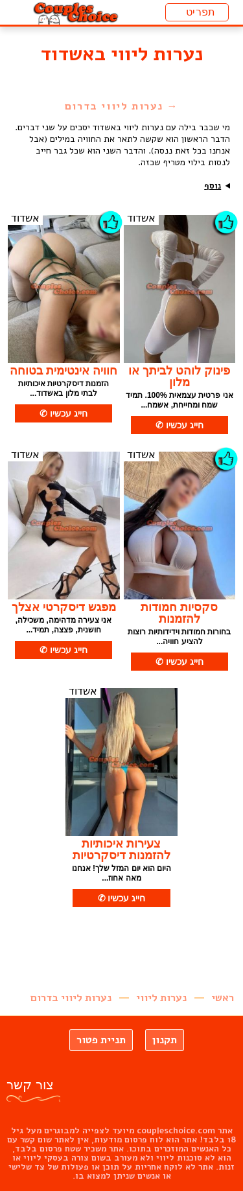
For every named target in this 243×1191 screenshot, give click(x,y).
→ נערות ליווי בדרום (121, 106)
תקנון (164, 1040)
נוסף (212, 186)
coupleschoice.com (176, 1131)
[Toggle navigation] (197, 12)
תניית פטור (101, 1040)
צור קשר (30, 1085)
